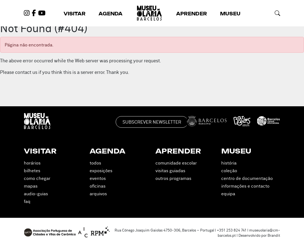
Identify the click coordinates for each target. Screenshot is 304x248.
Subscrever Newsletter (152, 122)
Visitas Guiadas (170, 170)
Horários (32, 163)
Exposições (101, 170)
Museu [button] (230, 13)
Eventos (98, 178)
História (229, 163)
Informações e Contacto (245, 186)
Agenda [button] (111, 13)
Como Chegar (37, 178)
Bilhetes (32, 170)
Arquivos (98, 193)
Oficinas (98, 186)
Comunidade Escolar (176, 163)
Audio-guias (36, 193)
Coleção (229, 170)
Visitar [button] (75, 13)
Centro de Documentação (247, 178)
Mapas (31, 186)
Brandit (274, 235)
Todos (95, 163)
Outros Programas (173, 178)
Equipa (228, 193)
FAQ (27, 201)
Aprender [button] (191, 13)
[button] (277, 13)
